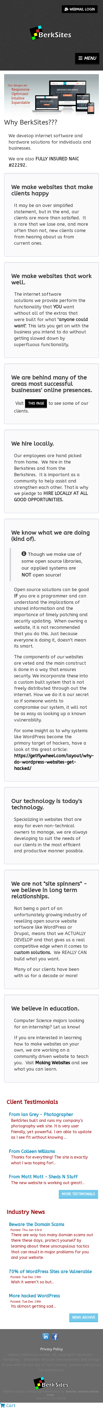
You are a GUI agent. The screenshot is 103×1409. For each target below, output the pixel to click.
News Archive (83, 1317)
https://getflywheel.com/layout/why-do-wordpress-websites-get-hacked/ (54, 762)
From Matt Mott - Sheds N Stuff (43, 1176)
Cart (7, 1405)
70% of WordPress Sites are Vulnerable (50, 1271)
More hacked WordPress (34, 1295)
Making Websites (52, 1062)
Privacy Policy (51, 1349)
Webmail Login (80, 9)
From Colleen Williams (32, 1151)
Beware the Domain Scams (36, 1224)
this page (36, 403)
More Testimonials (78, 1194)
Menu (87, 58)
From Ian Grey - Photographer (41, 1114)
